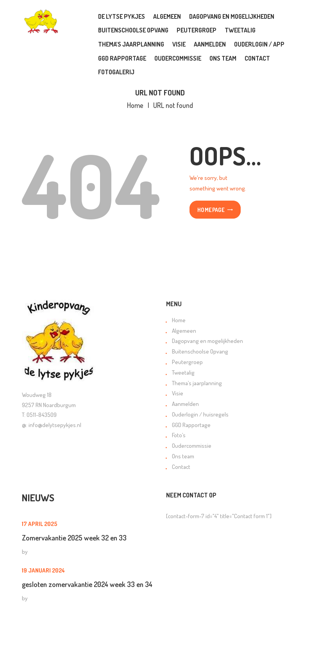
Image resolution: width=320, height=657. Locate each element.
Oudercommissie (191, 445)
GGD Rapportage (191, 425)
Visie (177, 393)
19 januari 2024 (43, 570)
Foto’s (179, 435)
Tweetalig (183, 372)
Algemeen (184, 330)
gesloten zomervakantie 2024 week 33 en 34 (87, 584)
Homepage (211, 210)
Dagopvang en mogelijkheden (207, 341)
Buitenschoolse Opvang (200, 351)
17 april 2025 (39, 524)
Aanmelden (185, 403)
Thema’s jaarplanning (197, 383)
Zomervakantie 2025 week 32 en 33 (74, 537)
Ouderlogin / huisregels (200, 414)
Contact (181, 466)
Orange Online (162, 644)
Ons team (183, 456)
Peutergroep (187, 362)
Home (135, 105)
